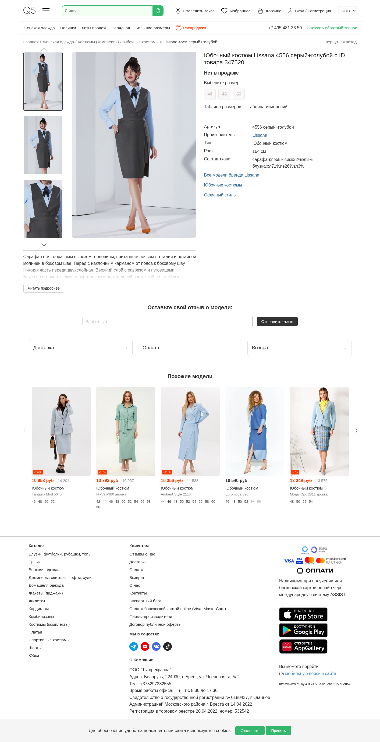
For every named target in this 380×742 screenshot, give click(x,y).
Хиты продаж (93, 28)
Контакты (138, 593)
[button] (43, 49)
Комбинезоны (41, 616)
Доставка (138, 562)
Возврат (136, 577)
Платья (35, 632)
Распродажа (190, 27)
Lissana (260, 135)
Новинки (68, 28)
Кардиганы (39, 608)
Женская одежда (39, 28)
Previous (24, 429)
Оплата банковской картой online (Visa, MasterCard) (177, 608)
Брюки (35, 562)
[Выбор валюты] (347, 10)
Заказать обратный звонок (332, 28)
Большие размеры (152, 28)
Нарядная (120, 28)
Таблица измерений (267, 106)
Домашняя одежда (46, 585)
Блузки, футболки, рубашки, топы (60, 554)
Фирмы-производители (150, 616)
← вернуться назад (339, 42)
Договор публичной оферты (155, 624)
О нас (134, 585)
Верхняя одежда (44, 569)
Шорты (35, 647)
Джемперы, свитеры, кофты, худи (60, 577)
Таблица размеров (222, 106)
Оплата (136, 569)
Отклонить (250, 731)
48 (224, 94)
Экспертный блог (145, 601)
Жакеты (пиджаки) (46, 593)
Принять (278, 731)
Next (356, 429)
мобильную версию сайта (310, 673)
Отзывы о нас (142, 554)
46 (210, 94)
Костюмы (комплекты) (49, 624)
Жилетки (37, 601)
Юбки (34, 655)
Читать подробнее (44, 288)
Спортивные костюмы (49, 640)
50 (238, 94)
